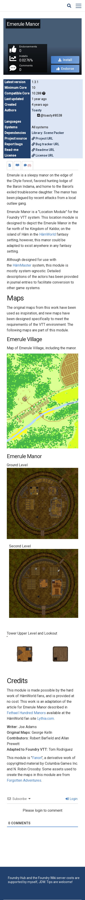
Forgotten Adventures (24, 780)
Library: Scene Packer (48, 133)
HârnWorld (47, 234)
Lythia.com (45, 718)
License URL (42, 155)
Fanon (36, 758)
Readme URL (43, 150)
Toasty (36, 110)
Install (65, 60)
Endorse (65, 68)
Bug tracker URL (45, 144)
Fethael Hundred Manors (26, 713)
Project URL (42, 138)
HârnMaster (22, 265)
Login (72, 799)
